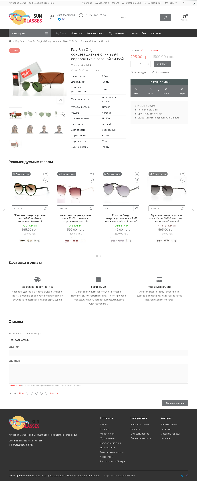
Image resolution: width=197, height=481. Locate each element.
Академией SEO (126, 475)
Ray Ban (60, 33)
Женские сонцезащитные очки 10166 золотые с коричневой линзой (75, 218)
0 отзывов (95, 70)
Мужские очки (116, 33)
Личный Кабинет (170, 424)
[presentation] (4, 210)
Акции (134, 33)
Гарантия (135, 429)
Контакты (156, 33)
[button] (184, 17)
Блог (144, 33)
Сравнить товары (170, 433)
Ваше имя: (14, 346)
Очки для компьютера (112, 452)
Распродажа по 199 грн (112, 461)
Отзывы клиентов (140, 433)
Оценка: (13, 393)
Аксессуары (106, 456)
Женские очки (94, 33)
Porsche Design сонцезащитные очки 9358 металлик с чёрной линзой (121, 218)
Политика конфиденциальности (83, 475)
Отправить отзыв (175, 403)
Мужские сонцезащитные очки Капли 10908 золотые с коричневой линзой (166, 218)
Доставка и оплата (107, 3)
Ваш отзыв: (14, 360)
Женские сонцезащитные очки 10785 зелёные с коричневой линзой (30, 218)
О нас (87, 3)
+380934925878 (66, 15)
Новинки (75, 33)
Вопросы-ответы (140, 424)
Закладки (166, 429)
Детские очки (107, 447)
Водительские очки (110, 443)
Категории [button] (18, 33)
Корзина (165, 438)
